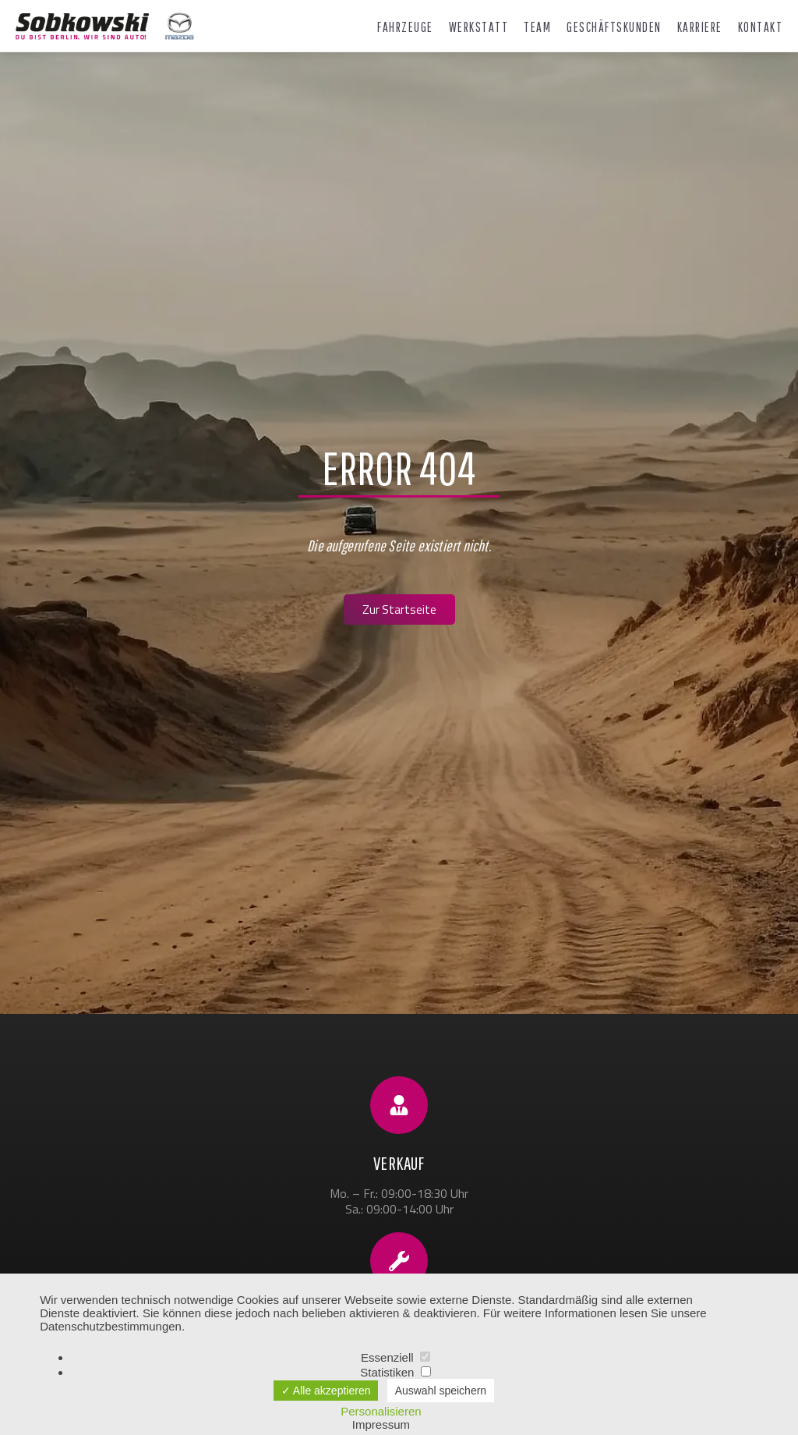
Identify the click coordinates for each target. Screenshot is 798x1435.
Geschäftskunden (614, 27)
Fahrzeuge (405, 27)
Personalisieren (381, 1411)
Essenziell (395, 1357)
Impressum (381, 1424)
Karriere (699, 27)
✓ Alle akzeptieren (326, 1390)
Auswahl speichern (441, 1390)
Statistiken (395, 1372)
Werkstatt (479, 27)
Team (537, 27)
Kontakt (760, 27)
